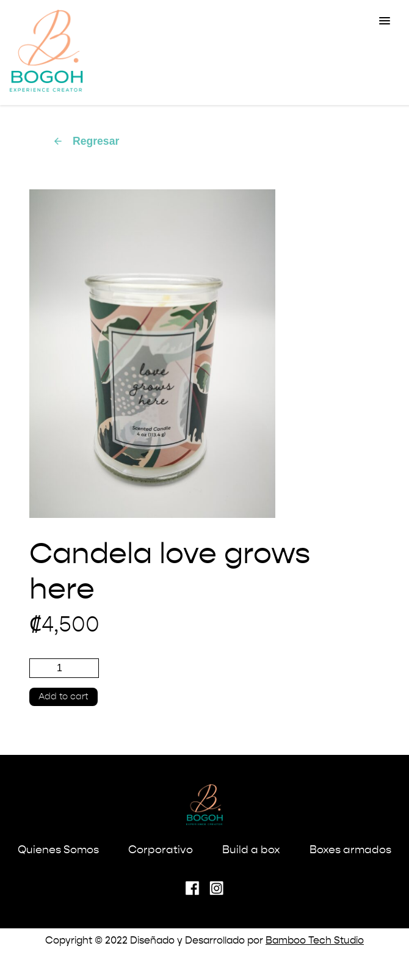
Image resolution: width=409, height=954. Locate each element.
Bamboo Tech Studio (315, 941)
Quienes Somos (58, 850)
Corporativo (160, 850)
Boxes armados (350, 850)
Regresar (85, 141)
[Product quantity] (64, 668)
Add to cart (63, 697)
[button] (384, 21)
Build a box (251, 850)
